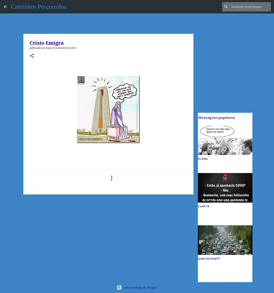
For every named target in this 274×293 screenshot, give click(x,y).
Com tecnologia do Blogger (137, 287)
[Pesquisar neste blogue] (250, 6)
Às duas (203, 158)
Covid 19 (203, 206)
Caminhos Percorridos (38, 6)
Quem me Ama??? (209, 258)
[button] (32, 56)
